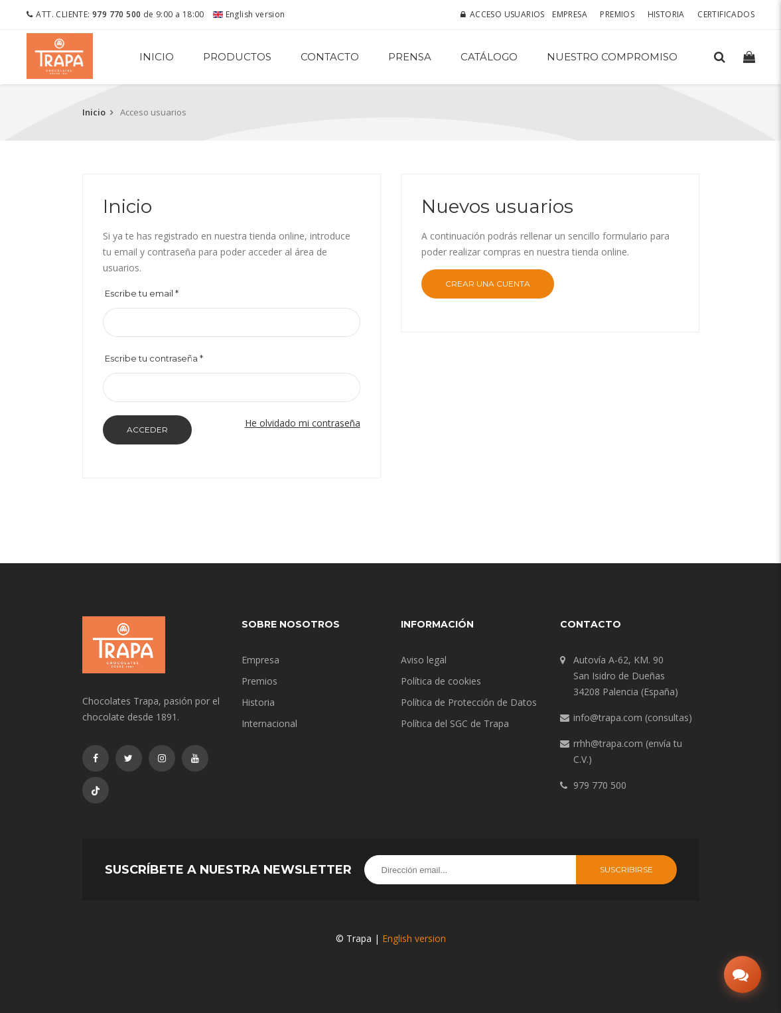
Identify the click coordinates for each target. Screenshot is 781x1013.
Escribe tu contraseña (154, 358)
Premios (617, 14)
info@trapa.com (607, 717)
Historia (666, 14)
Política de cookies (441, 681)
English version (249, 14)
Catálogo (489, 56)
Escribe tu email (141, 293)
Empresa (569, 14)
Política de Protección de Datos (469, 702)
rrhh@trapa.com (608, 743)
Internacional (269, 723)
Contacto (330, 56)
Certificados (725, 14)
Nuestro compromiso (612, 56)
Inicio (156, 56)
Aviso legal (424, 659)
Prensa (409, 56)
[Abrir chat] (742, 974)
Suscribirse (626, 869)
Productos (237, 56)
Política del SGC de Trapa (455, 723)
